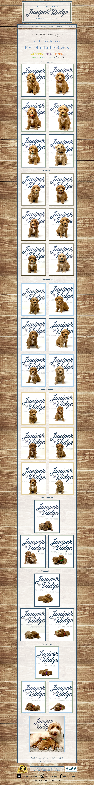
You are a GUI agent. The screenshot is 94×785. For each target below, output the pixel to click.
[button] (30, 26)
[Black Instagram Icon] (42, 775)
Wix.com (50, 782)
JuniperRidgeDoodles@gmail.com (31, 776)
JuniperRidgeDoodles (69, 776)
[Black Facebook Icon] (60, 776)
